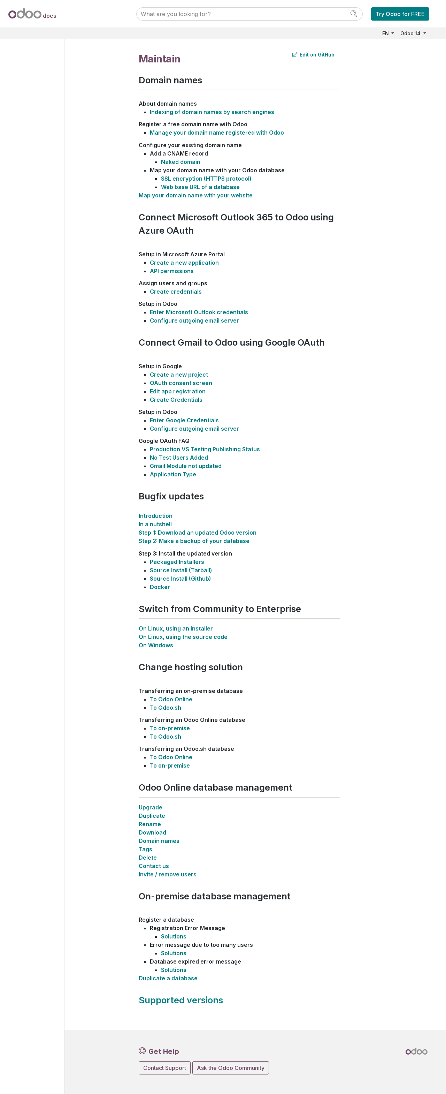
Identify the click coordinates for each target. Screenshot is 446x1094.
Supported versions (181, 1000)
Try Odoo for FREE (400, 13)
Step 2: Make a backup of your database (194, 540)
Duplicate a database (168, 978)
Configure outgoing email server (194, 320)
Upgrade (150, 807)
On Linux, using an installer (176, 628)
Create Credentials (176, 399)
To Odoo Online (171, 699)
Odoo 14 (411, 33)
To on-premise (170, 728)
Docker (160, 586)
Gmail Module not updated (186, 465)
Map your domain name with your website (196, 195)
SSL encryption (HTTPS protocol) (206, 178)
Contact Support (164, 1067)
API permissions (172, 270)
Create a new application (184, 262)
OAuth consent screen (181, 382)
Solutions (173, 936)
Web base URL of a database (200, 186)
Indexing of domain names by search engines (212, 111)
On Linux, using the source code (183, 636)
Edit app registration (178, 391)
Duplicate (152, 815)
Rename (150, 824)
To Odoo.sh (165, 707)
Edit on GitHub (313, 55)
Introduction (155, 515)
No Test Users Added (179, 457)
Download (152, 832)
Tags (145, 849)
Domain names (159, 840)
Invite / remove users (168, 874)
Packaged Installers (177, 561)
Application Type (173, 474)
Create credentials (176, 291)
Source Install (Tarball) (181, 570)
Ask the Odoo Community (230, 1067)
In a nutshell (155, 524)
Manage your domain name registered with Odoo (217, 132)
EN (386, 33)
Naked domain (180, 161)
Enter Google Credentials (184, 420)
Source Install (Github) (180, 578)
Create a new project (179, 374)
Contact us (154, 865)
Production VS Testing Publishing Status (205, 449)
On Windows (156, 645)
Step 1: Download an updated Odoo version (197, 532)
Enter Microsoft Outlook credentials (199, 312)
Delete (148, 857)
